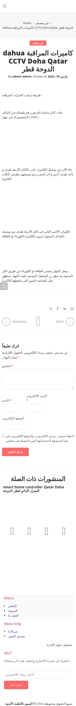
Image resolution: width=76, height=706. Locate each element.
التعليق (7, 366)
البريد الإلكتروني (36, 398)
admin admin (22, 76)
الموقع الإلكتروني (13, 418)
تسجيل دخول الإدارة (59, 645)
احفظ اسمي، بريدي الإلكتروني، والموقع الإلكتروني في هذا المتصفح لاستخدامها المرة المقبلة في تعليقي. (40, 438)
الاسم (7, 400)
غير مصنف (42, 23)
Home (27, 23)
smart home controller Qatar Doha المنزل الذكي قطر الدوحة (33, 489)
